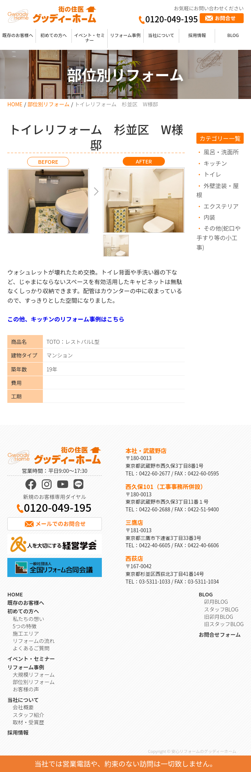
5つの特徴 (24, 626)
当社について (161, 35)
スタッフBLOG (221, 609)
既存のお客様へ (17, 35)
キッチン (215, 163)
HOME (14, 104)
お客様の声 (25, 689)
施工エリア (25, 633)
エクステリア (221, 206)
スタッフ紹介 (28, 714)
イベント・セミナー (89, 37)
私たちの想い (28, 618)
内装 (209, 217)
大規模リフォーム (33, 674)
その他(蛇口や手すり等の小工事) (218, 237)
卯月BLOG (216, 601)
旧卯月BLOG (218, 616)
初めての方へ (53, 35)
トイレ (212, 174)
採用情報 (197, 35)
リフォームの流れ (33, 640)
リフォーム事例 (125, 35)
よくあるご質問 (30, 648)
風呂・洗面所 (221, 151)
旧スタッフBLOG (224, 624)
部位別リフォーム (48, 104)
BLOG (233, 35)
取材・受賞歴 (28, 722)
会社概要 (23, 707)
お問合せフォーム (220, 634)
